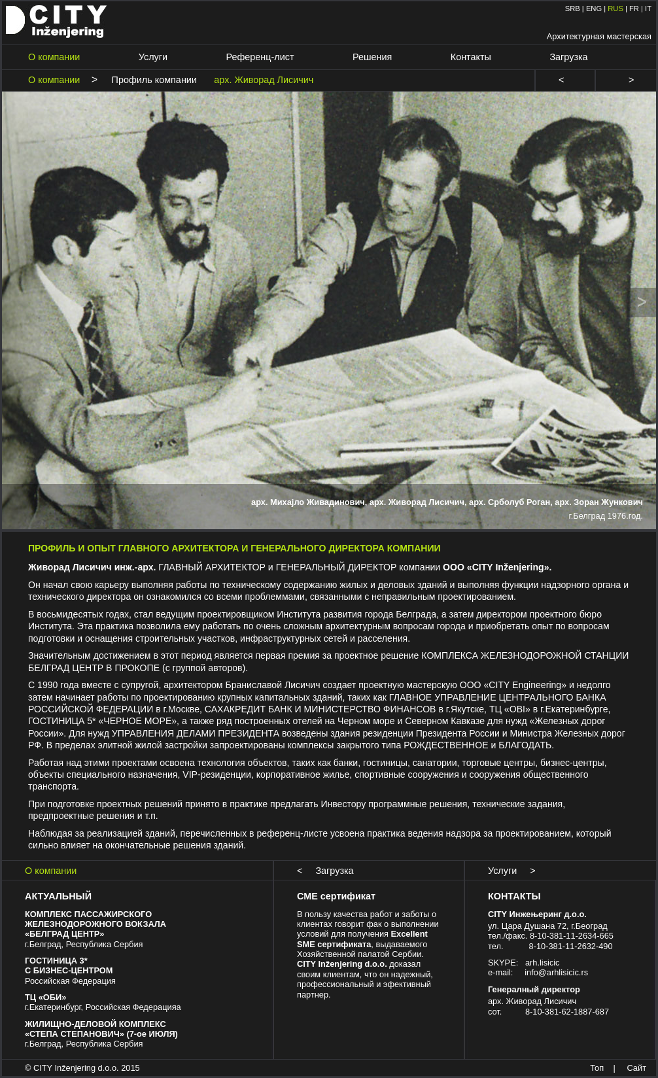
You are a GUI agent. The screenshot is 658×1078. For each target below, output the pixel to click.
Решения (372, 57)
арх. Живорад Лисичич (259, 80)
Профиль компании (150, 80)
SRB (572, 8)
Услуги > (512, 870)
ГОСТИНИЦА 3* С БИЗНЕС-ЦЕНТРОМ (69, 965)
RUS (615, 8)
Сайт (636, 1068)
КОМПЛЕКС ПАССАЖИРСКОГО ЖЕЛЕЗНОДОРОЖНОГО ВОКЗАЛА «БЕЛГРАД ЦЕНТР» (95, 924)
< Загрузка (325, 870)
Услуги (153, 57)
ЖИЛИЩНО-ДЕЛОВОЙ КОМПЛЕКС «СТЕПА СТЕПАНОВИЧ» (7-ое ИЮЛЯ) (101, 1029)
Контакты (471, 57)
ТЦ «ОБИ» (45, 997)
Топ (597, 1068)
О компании (54, 57)
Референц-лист (260, 57)
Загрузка (568, 57)
